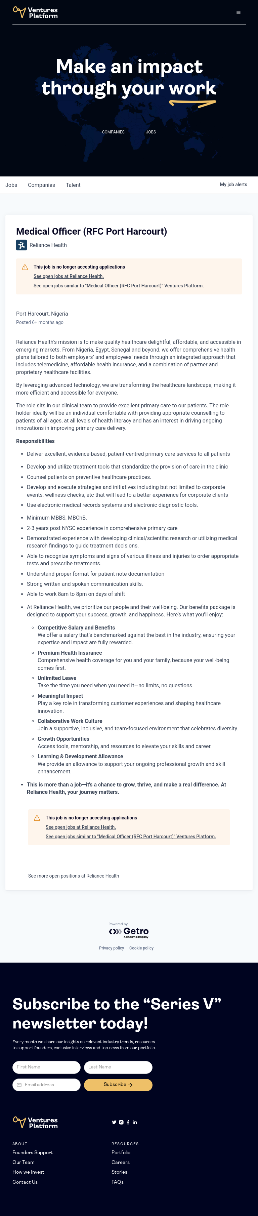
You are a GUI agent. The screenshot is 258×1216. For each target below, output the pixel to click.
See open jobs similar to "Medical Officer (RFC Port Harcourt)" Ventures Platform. (119, 285)
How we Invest (28, 1172)
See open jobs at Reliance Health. (69, 276)
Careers (121, 1162)
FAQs (118, 1182)
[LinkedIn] (134, 1122)
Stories (119, 1172)
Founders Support (32, 1153)
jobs (11, 185)
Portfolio (121, 1153)
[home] (35, 12)
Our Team (23, 1162)
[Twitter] (114, 1122)
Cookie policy (141, 948)
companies (41, 185)
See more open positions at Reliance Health (73, 876)
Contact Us (25, 1182)
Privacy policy (111, 948)
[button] (238, 12)
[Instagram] (121, 1122)
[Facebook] (128, 1122)
